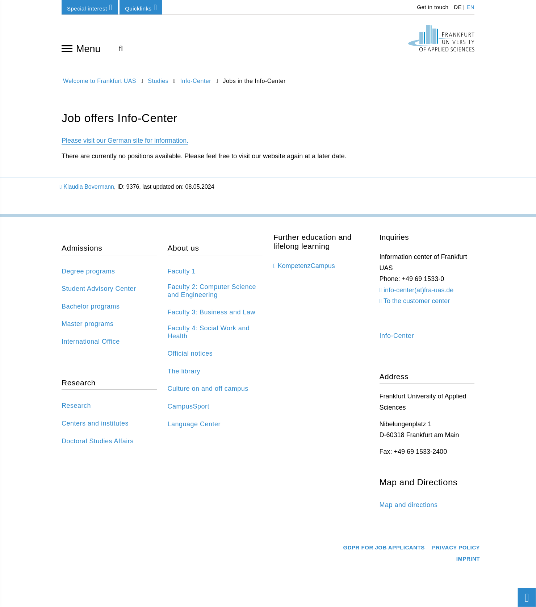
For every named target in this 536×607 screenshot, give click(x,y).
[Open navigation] (67, 48)
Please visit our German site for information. (125, 140)
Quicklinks (141, 7)
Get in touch (432, 7)
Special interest (89, 7)
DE (458, 7)
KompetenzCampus (306, 265)
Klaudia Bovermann (87, 187)
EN (470, 7)
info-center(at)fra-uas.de (418, 290)
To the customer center (417, 301)
